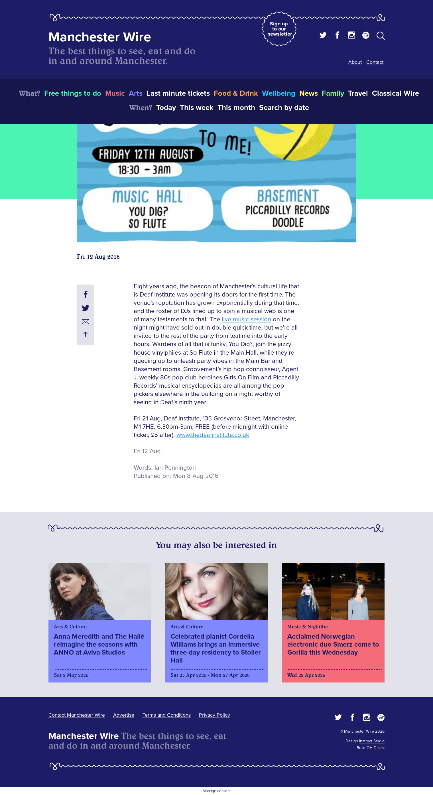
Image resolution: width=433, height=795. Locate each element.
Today (166, 107)
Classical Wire (395, 93)
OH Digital (376, 747)
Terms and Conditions (167, 715)
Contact (374, 62)
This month (236, 107)
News (308, 93)
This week (197, 107)
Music (115, 93)
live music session (246, 319)
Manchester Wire (99, 37)
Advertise (123, 715)
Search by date (284, 107)
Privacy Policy (214, 715)
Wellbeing (278, 93)
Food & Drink (236, 93)
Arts (136, 93)
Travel (358, 93)
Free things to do (72, 93)
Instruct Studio (372, 741)
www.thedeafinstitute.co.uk (212, 435)
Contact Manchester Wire (76, 715)
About (355, 62)
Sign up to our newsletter (279, 29)
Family (333, 93)
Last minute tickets (178, 93)
